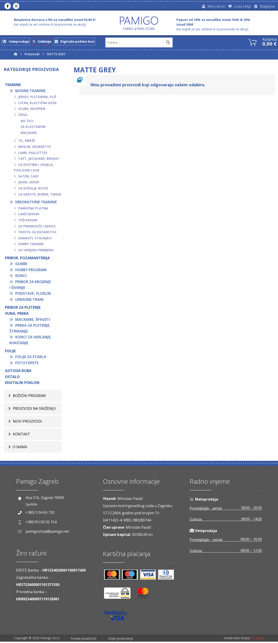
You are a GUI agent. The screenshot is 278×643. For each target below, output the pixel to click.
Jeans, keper (28, 183)
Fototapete (27, 363)
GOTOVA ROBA (18, 372)
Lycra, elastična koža (37, 104)
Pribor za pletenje (23, 308)
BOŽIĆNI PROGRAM (29, 396)
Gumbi (21, 264)
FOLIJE (10, 352)
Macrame (29, 134)
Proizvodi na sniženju (34, 409)
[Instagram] (16, 6)
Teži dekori (27, 221)
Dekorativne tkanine (36, 203)
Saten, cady (28, 177)
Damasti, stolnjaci (35, 239)
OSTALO (12, 377)
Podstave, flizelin (33, 294)
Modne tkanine (30, 91)
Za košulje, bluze (33, 189)
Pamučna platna (33, 209)
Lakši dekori (28, 215)
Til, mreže (26, 142)
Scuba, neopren (31, 110)
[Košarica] (252, 42)
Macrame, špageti (32, 320)
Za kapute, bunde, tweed (39, 195)
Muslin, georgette (34, 148)
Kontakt (21, 435)
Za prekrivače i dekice (37, 227)
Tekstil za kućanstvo (37, 233)
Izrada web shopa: (237, 639)
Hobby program (31, 270)
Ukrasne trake (29, 300)
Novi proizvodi (27, 422)
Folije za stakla (30, 357)
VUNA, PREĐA (17, 314)
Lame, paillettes (32, 154)
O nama (20, 448)
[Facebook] (7, 6)
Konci (21, 277)
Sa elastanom (33, 128)
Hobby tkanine (31, 245)
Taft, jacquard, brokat (39, 159)
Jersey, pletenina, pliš (37, 98)
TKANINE (13, 85)
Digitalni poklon (22, 383)
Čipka (22, 116)
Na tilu (27, 122)
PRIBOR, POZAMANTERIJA (27, 259)
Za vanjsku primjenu (36, 251)
